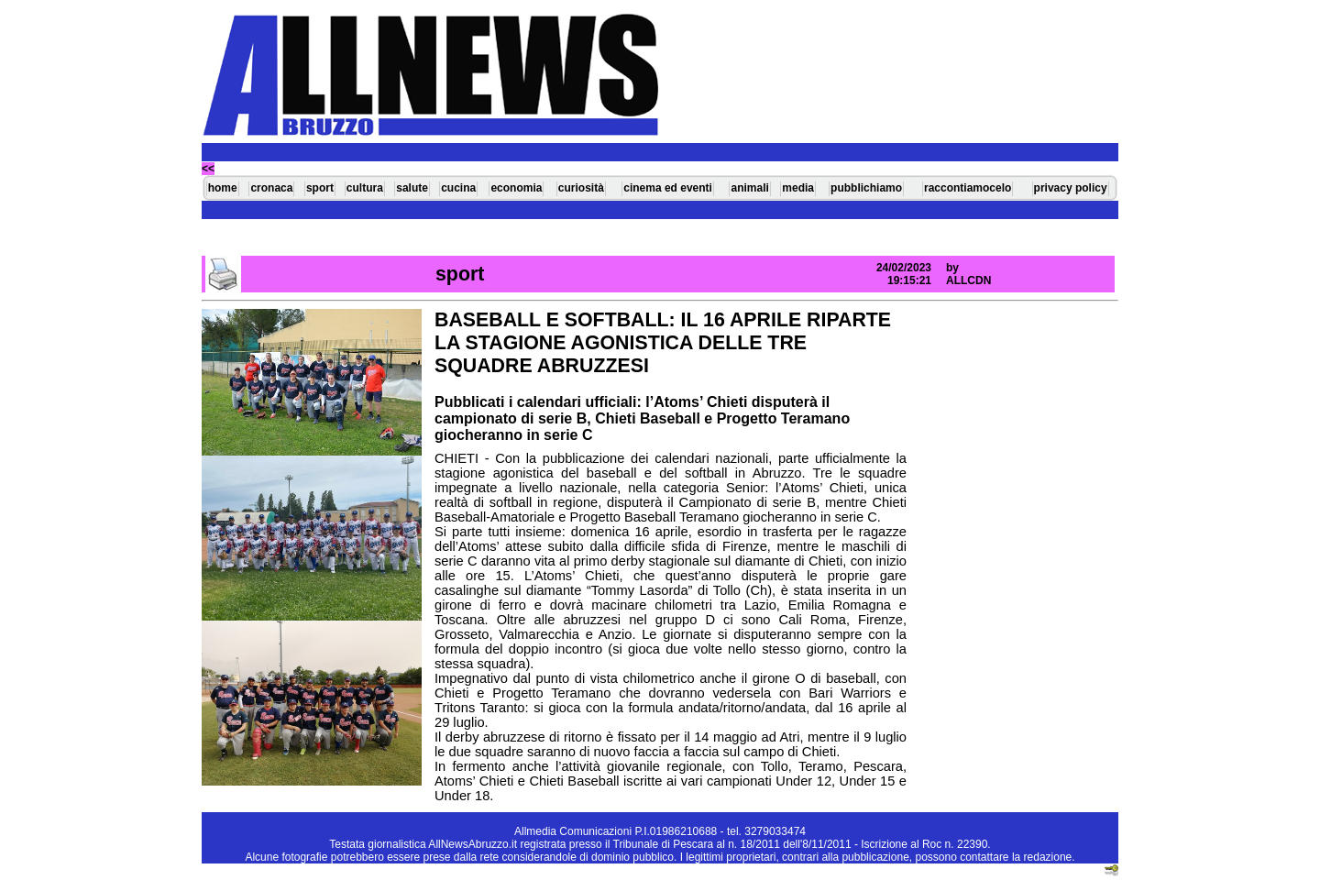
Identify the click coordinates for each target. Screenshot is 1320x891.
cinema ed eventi (667, 188)
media (798, 188)
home (222, 188)
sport (320, 188)
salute (412, 188)
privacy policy (1070, 188)
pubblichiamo (866, 188)
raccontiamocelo (967, 188)
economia (516, 188)
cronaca (271, 188)
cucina (458, 188)
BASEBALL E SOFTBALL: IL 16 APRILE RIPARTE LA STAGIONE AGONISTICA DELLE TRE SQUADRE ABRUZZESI (662, 343)
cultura (364, 188)
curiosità (581, 188)
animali (749, 188)
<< (208, 168)
